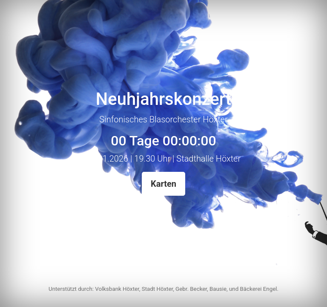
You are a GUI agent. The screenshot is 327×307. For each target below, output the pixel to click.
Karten (163, 184)
